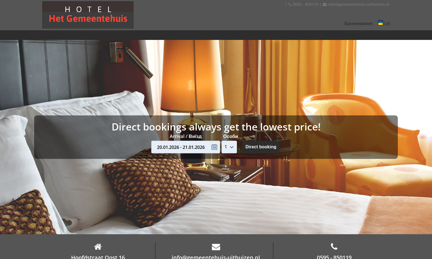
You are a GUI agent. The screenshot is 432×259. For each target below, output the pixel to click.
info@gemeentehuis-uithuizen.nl (356, 4)
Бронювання (358, 23)
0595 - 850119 (303, 4)
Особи (230, 136)
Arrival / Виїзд (186, 136)
